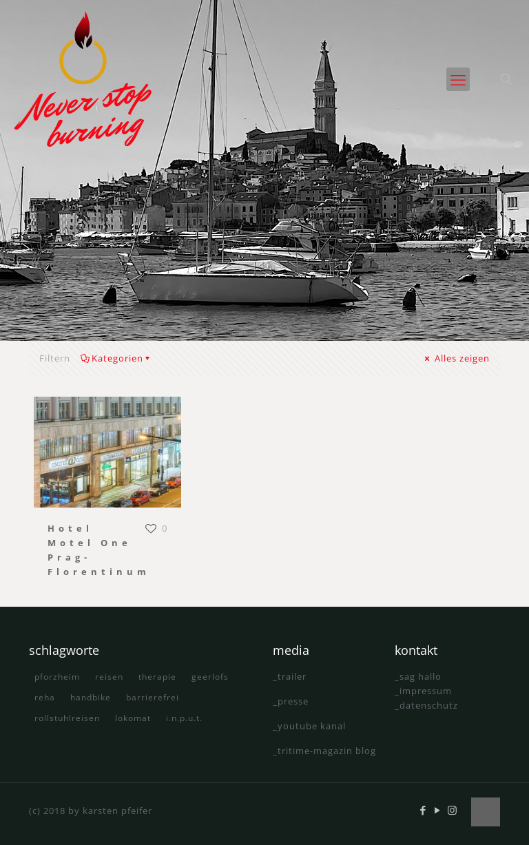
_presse (291, 701)
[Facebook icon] (423, 810)
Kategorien (116, 358)
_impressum (423, 691)
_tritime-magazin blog (324, 750)
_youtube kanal (309, 726)
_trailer (290, 676)
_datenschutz (426, 705)
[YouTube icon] (438, 810)
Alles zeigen (456, 358)
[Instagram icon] (452, 810)
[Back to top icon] (485, 811)
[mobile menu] (458, 79)
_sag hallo (418, 676)
